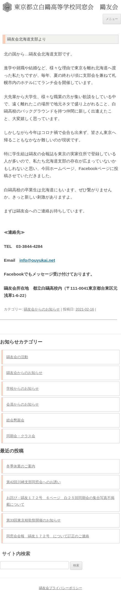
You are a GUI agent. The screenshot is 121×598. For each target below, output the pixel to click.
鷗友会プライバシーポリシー (60, 588)
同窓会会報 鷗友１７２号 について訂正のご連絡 (47, 536)
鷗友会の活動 (17, 357)
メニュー (112, 19)
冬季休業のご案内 (20, 466)
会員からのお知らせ (22, 404)
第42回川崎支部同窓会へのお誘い (33, 482)
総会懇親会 (15, 420)
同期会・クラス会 (20, 436)
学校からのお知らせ (22, 388)
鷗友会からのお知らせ (42, 309)
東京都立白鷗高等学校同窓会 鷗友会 (60, 5)
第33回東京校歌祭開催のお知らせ (33, 520)
